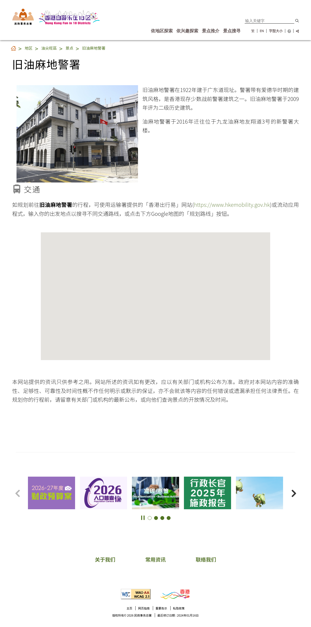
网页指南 (144, 608)
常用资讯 (155, 559)
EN (262, 30)
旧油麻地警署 (93, 48)
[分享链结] (296, 31)
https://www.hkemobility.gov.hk (232, 204)
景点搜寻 (232, 31)
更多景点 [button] (301, 484)
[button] (297, 20)
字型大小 (276, 30)
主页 (129, 608)
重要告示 (161, 608)
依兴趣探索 (187, 31)
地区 (29, 48)
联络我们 (206, 559)
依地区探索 (162, 31)
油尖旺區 (49, 48)
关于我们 (105, 559)
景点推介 (210, 31)
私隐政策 (179, 608)
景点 (69, 48)
